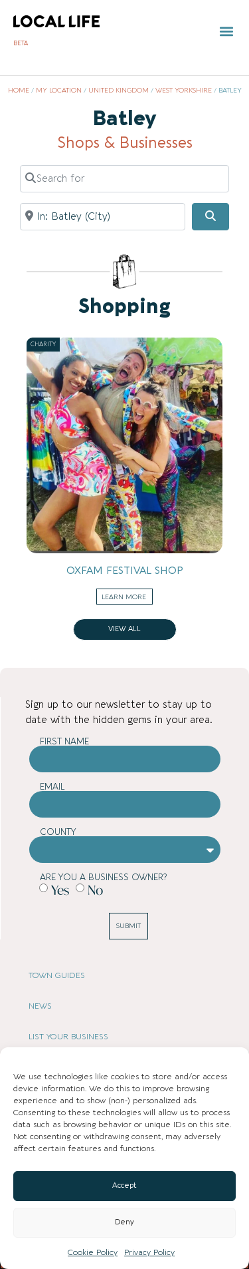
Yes (60, 889)
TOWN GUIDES (57, 975)
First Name (64, 741)
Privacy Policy (149, 1252)
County (58, 832)
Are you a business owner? (103, 877)
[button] (227, 32)
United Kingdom (118, 91)
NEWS (40, 1006)
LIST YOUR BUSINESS (68, 1036)
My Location (59, 91)
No (95, 889)
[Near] (102, 216)
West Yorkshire (183, 91)
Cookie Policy (93, 1252)
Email (52, 786)
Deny (124, 1222)
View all (124, 629)
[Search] (210, 217)
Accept (124, 1185)
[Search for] (124, 178)
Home (18, 91)
